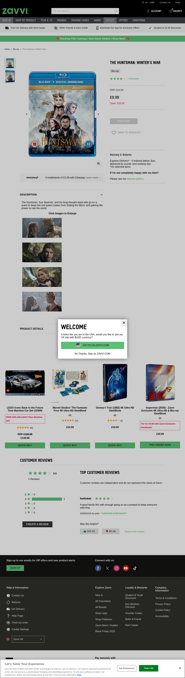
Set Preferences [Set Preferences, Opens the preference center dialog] (126, 668)
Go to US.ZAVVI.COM (95, 345)
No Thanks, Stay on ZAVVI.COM (92, 353)
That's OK (148, 668)
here (79, 675)
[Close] (180, 668)
